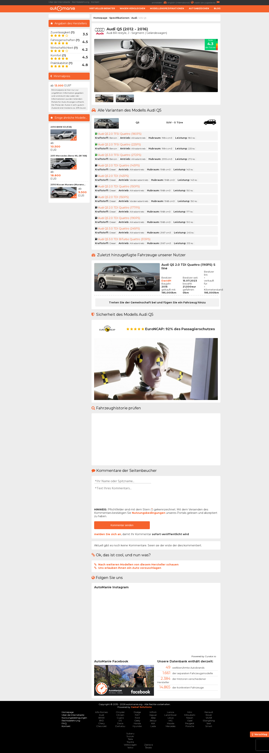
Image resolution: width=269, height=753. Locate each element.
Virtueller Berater (102, 8)
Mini (189, 712)
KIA (153, 723)
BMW (101, 717)
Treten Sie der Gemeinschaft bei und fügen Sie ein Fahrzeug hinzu (157, 302)
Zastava (148, 744)
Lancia (170, 712)
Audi (134, 17)
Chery (101, 723)
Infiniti (153, 712)
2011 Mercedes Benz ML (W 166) (68, 155)
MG (171, 720)
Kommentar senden (122, 525)
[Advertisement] (245, 70)
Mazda (170, 723)
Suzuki (130, 736)
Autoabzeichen (199, 8)
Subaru (130, 733)
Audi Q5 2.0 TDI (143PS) (113, 176)
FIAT (137, 715)
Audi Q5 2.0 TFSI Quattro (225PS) (119, 144)
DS (120, 720)
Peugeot (189, 723)
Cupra (120, 717)
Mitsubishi (189, 715)
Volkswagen (130, 744)
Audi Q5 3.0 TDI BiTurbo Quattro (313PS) (124, 239)
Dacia (120, 723)
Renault (209, 712)
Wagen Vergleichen (132, 8)
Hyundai (137, 726)
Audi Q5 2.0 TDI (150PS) (113, 197)
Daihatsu (120, 726)
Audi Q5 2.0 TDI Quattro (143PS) (119, 165)
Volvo (130, 747)
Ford (137, 717)
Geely (137, 720)
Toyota (130, 741)
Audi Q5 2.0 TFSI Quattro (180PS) (119, 134)
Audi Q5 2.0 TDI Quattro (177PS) (119, 207)
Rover (209, 715)
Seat (208, 723)
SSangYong (209, 720)
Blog (217, 8)
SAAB (209, 717)
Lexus (171, 717)
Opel (189, 720)
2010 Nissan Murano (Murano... (67, 184)
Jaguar (153, 715)
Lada (153, 726)
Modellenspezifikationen (167, 8)
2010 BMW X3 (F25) (61, 127)
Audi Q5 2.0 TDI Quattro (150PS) (119, 186)
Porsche (189, 726)
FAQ (64, 723)
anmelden (160, 2)
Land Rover (170, 715)
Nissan (189, 717)
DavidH (166, 280)
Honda (137, 723)
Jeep (153, 717)
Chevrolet (101, 726)
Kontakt (95, 2)
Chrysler (120, 712)
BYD (101, 720)
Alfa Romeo (101, 712)
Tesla (130, 739)
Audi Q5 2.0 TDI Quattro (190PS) (119, 218)
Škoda (148, 747)
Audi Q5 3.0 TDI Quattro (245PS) (119, 228)
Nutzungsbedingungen (148, 513)
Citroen (120, 715)
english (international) (181, 2)
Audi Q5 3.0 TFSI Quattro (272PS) (119, 155)
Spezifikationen (119, 17)
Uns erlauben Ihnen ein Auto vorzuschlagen (129, 568)
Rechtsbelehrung (80, 2)
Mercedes (170, 726)
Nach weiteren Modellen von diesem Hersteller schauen (138, 564)
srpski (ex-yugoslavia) (207, 2)
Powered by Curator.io (203, 656)
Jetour (153, 720)
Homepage (100, 17)
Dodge (137, 712)
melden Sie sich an (107, 534)
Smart (208, 726)
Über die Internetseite (59, 2)
